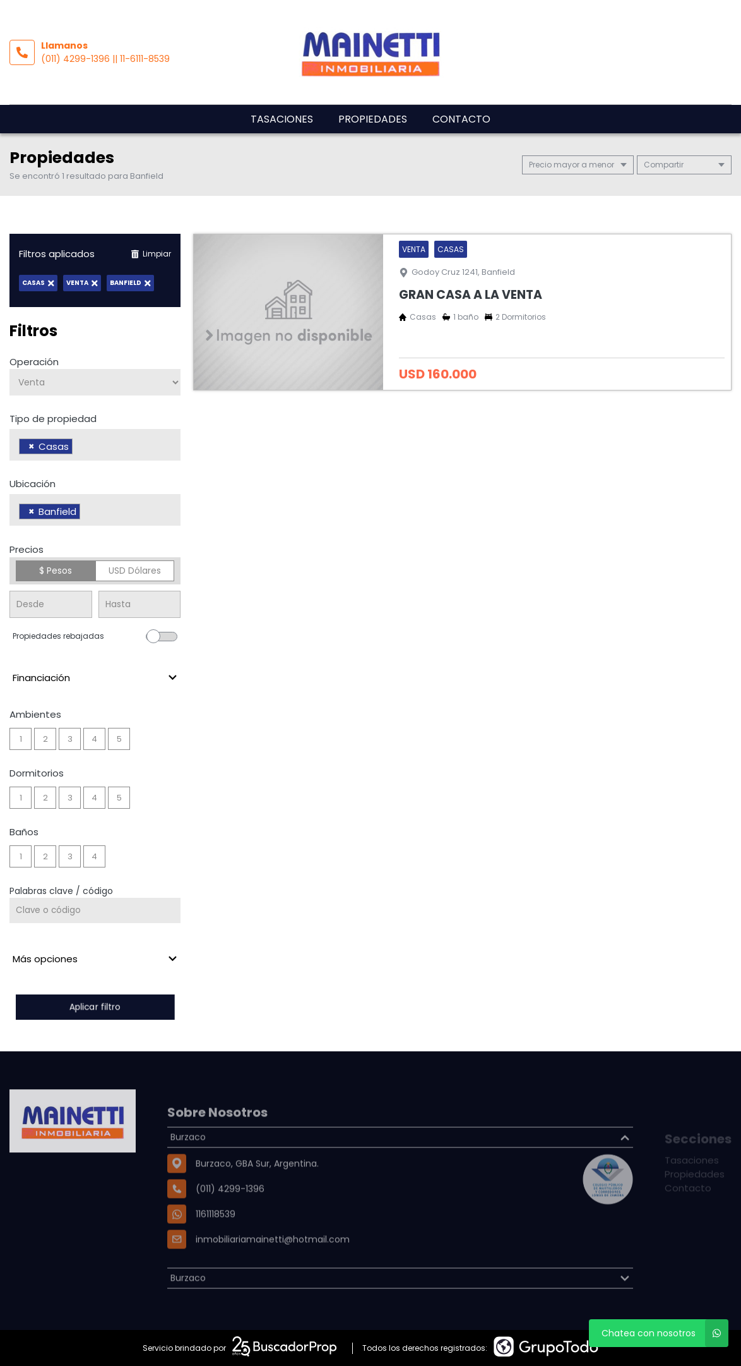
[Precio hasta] (139, 604)
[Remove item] (31, 446)
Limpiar (151, 253)
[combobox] (95, 445)
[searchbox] (79, 448)
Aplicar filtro (95, 1007)
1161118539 (215, 1247)
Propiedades (372, 119)
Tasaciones (282, 119)
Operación (34, 361)
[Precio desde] (50, 604)
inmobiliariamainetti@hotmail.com (273, 1272)
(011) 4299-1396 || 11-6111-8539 (105, 58)
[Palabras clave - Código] (95, 910)
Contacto (461, 119)
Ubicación (32, 483)
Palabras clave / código (61, 891)
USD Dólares (135, 570)
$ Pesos (55, 570)
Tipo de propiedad (53, 418)
